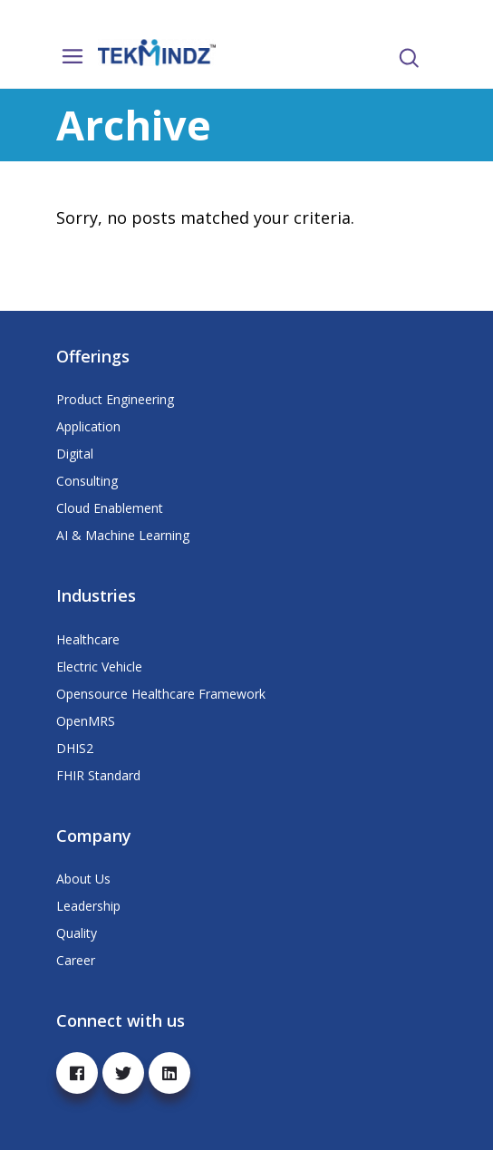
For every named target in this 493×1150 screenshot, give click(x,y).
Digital (74, 453)
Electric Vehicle (99, 666)
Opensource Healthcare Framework (161, 693)
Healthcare (88, 639)
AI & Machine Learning (122, 535)
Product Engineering (115, 399)
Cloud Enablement (109, 508)
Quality (76, 933)
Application (88, 426)
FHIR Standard (98, 775)
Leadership (88, 905)
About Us (83, 878)
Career (75, 960)
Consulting (87, 480)
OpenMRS (85, 721)
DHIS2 (74, 748)
